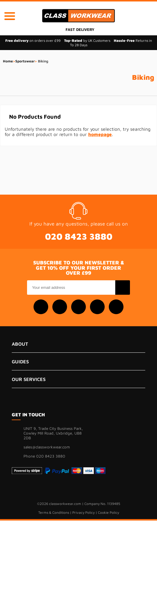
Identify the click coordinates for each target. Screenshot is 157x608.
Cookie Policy (108, 512)
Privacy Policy (83, 512)
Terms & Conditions (53, 512)
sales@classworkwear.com (47, 447)
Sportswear (25, 61)
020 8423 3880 (78, 236)
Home (8, 61)
